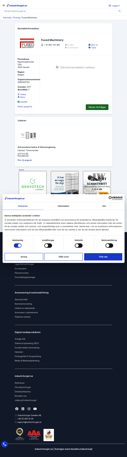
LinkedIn (22, 102)
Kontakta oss (21, 396)
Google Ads (20, 339)
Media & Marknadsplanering (27, 360)
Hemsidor (19, 352)
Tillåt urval (63, 257)
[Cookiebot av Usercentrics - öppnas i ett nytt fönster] (111, 198)
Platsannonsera (22, 273)
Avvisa (24, 257)
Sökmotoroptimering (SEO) (27, 343)
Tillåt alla (103, 257)
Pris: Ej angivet (25, 160)
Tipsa (92, 47)
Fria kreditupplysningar (25, 277)
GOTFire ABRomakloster (23, 155)
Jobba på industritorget (25, 400)
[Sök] (119, 11)
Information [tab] (63, 206)
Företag (16, 17)
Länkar (22, 94)
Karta (21, 97)
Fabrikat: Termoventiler (28, 150)
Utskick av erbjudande (25, 308)
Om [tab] (104, 206)
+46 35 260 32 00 (24, 419)
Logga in (114, 5)
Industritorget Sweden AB (28, 415)
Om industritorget (23, 387)
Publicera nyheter (22, 317)
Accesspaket (20, 268)
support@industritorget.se (28, 422)
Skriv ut (93, 45)
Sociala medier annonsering (27, 347)
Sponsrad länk (21, 299)
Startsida (7, 17)
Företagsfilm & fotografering (28, 356)
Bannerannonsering (23, 304)
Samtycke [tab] (23, 206)
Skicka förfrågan (97, 107)
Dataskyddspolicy (23, 391)
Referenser (20, 383)
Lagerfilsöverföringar (24, 264)
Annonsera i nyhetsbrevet (26, 312)
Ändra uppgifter (25, 106)
